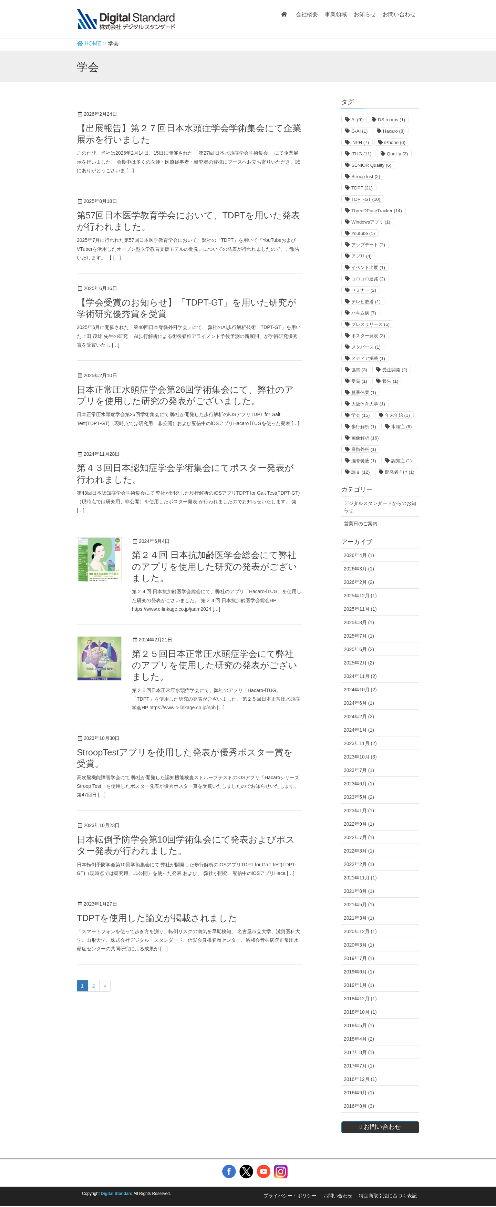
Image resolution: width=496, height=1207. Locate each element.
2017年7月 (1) (359, 1066)
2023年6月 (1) (359, 783)
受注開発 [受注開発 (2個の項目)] (394, 369)
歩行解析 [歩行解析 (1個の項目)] (363, 426)
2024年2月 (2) (359, 716)
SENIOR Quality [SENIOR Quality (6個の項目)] (371, 165)
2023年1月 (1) (359, 810)
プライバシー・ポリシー (290, 1195)
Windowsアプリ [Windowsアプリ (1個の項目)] (370, 222)
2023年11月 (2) (360, 743)
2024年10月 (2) (360, 689)
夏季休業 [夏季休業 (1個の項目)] (363, 392)
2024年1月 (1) (359, 730)
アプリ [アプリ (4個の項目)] (361, 256)
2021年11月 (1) (360, 877)
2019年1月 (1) (359, 985)
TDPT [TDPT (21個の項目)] (362, 187)
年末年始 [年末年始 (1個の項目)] (397, 415)
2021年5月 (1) (359, 904)
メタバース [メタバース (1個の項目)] (366, 347)
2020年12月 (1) (360, 931)
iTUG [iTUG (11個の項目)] (361, 153)
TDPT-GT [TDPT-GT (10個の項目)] (365, 199)
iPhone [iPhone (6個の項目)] (395, 142)
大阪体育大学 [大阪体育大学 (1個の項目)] (368, 403)
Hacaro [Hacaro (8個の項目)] (394, 131)
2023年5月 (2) (359, 797)
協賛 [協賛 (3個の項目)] (359, 369)
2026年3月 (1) (359, 568)
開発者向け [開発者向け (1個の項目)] (399, 472)
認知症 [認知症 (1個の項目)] (401, 460)
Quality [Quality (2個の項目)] (397, 153)
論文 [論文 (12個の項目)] (360, 472)
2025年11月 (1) (360, 609)
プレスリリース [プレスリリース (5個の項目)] (370, 324)
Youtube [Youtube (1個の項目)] (363, 233)
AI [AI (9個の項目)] (357, 119)
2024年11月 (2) (360, 676)
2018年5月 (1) (359, 1025)
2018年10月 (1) (360, 1012)
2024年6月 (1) (359, 703)
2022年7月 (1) (359, 837)
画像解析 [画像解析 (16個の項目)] (365, 438)
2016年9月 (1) (359, 1092)
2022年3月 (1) (359, 851)
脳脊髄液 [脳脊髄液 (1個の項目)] (363, 460)
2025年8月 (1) (359, 622)
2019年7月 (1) (359, 958)
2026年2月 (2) (359, 582)
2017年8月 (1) (359, 1052)
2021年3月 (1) (359, 918)
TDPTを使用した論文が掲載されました (157, 918)
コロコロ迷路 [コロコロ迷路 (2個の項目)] (368, 278)
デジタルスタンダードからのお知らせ (380, 507)
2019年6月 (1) (359, 971)
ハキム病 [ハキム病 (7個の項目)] (363, 313)
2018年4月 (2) (359, 1039)
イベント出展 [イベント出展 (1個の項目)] (368, 267)
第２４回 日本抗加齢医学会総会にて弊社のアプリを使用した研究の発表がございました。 (214, 566)
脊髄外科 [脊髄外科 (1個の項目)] (363, 449)
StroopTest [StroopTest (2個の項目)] (365, 176)
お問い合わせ (337, 1195)
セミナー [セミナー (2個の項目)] (363, 290)
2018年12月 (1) (360, 998)
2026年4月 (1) (359, 555)
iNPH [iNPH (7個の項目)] (360, 142)
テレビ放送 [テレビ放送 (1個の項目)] (366, 301)
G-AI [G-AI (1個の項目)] (359, 131)
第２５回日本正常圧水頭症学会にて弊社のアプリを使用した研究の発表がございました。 (214, 665)
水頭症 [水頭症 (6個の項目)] (401, 426)
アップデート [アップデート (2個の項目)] (368, 244)
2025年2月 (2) (359, 663)
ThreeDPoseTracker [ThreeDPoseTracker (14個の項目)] (376, 210)
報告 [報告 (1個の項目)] (390, 381)
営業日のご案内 (361, 523)
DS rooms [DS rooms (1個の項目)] (391, 119)
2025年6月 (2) (359, 649)
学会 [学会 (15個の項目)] (360, 415)
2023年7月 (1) (359, 770)
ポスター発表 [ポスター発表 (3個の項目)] (368, 335)
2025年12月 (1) (360, 595)
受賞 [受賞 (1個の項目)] (359, 381)
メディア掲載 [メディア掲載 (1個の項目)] (368, 358)
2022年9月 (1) (359, 824)
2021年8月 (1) (359, 891)
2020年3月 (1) (359, 945)
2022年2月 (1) (359, 864)
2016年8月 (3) (359, 1106)
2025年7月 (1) (359, 636)
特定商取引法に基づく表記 (388, 1195)
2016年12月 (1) (360, 1079)
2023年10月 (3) (360, 757)
